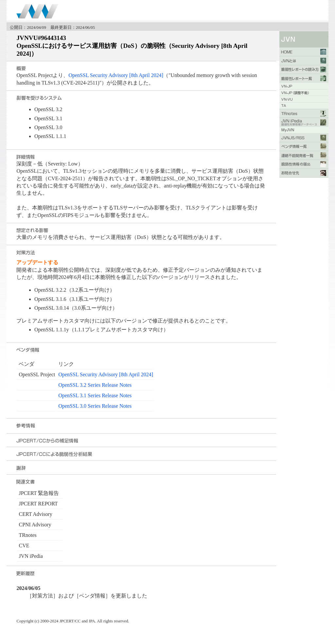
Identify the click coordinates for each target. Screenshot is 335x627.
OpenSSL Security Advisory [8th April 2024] (115, 75)
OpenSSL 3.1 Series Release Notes (95, 395)
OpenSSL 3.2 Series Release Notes (95, 385)
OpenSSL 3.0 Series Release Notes (95, 406)
